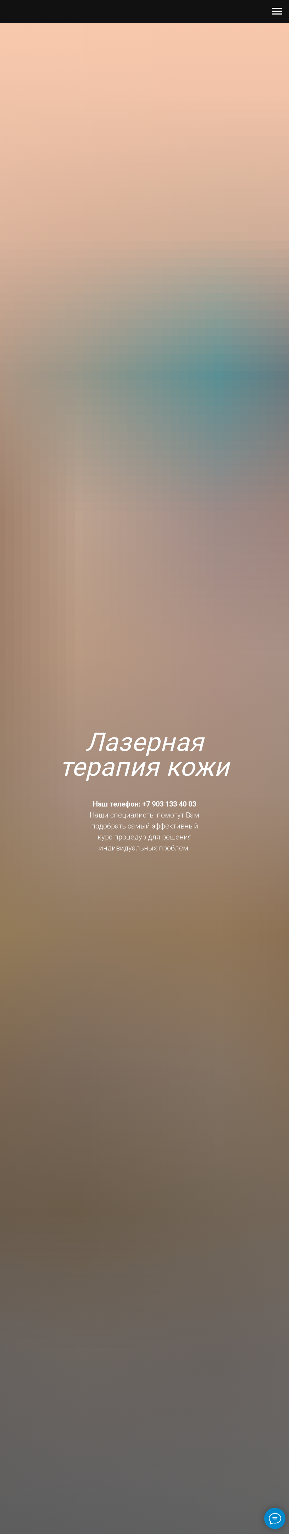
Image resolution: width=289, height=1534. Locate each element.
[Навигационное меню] (277, 11)
